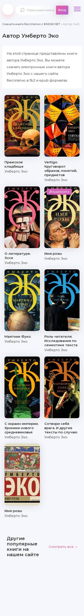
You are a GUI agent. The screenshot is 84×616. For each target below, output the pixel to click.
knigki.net (7, 9)
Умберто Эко (16, 171)
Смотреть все (63, 547)
